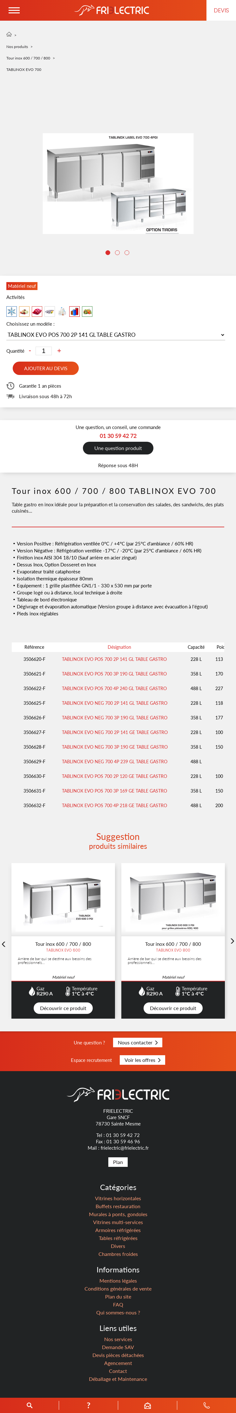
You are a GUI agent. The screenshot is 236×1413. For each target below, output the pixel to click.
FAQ (118, 1304)
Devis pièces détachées (118, 1355)
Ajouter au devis (45, 368)
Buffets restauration (118, 1206)
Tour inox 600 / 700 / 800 (28, 58)
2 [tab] (118, 253)
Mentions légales (118, 1281)
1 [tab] (108, 253)
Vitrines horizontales (118, 1198)
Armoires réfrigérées (118, 1230)
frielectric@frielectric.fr (125, 1148)
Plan (118, 1162)
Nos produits (17, 46)
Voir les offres (143, 1060)
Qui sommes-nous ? (118, 1312)
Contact (118, 1371)
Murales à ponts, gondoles (118, 1214)
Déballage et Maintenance (118, 1379)
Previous (3, 946)
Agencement (118, 1363)
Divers (118, 1246)
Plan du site (118, 1296)
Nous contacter (138, 1042)
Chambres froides (118, 1254)
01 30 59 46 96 (123, 1141)
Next (232, 942)
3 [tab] (128, 253)
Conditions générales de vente (118, 1288)
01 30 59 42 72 (123, 1135)
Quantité (15, 351)
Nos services (118, 1339)
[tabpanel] (118, 183)
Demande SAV (118, 1347)
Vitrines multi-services (118, 1222)
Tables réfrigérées (118, 1238)
